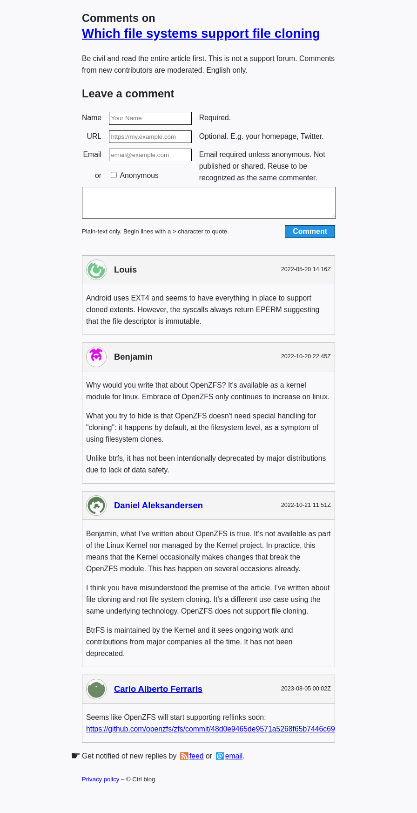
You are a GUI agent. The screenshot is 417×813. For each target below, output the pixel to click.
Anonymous (135, 175)
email (234, 761)
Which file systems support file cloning (201, 33)
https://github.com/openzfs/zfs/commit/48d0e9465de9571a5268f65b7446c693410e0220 (229, 734)
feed (196, 761)
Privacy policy (100, 784)
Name (91, 118)
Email (92, 154)
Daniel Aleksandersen (158, 511)
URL (94, 136)
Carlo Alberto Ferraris (158, 694)
